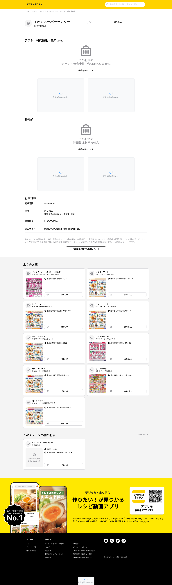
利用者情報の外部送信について (84, 557)
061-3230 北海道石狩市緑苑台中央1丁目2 (59, 212)
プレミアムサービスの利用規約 (84, 551)
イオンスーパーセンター (54, 11)
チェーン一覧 (37, 11)
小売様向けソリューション (54, 554)
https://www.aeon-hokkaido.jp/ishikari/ (62, 229)
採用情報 (48, 557)
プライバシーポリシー (81, 547)
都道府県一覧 (31, 551)
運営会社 (48, 551)
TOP (27, 11)
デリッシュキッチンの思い (54, 544)
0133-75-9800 (51, 221)
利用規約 (76, 544)
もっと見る (142, 435)
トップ (28, 544)
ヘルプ (47, 547)
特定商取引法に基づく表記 (82, 554)
